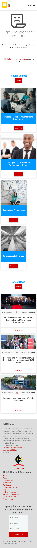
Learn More (18, 128)
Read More (18, 330)
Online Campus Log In (10, 487)
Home (5, 476)
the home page (12, 59)
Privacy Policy (8, 499)
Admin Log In (7, 485)
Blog (4, 490)
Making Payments (9, 492)
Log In (31, 5)
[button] (4, 5)
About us (6, 478)
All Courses (7, 483)
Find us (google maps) (11, 494)
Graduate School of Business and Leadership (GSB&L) (14, 449)
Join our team (8, 480)
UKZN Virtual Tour (9, 497)
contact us (23, 59)
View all (18, 80)
